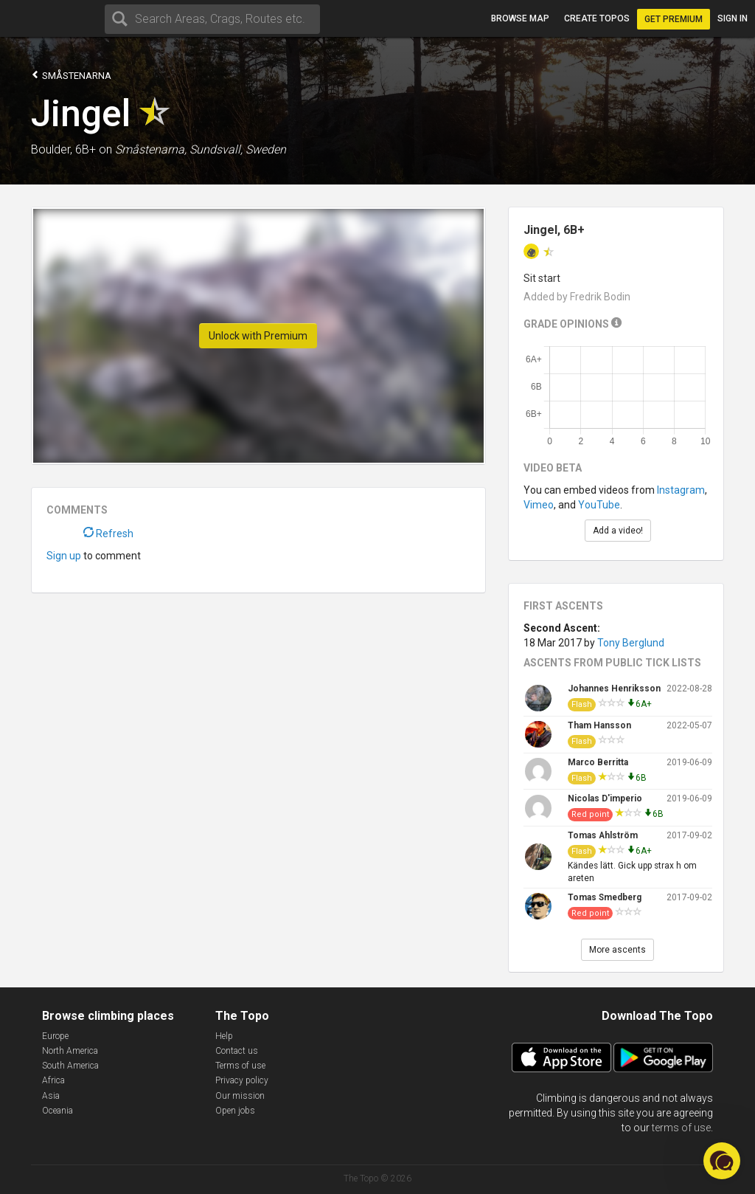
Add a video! (618, 530)
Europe (55, 1036)
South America (70, 1065)
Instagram (681, 490)
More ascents (617, 950)
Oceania (57, 1110)
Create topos (597, 18)
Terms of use (240, 1065)
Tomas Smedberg (604, 897)
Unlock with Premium (258, 336)
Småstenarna (71, 75)
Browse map (520, 18)
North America (70, 1051)
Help (224, 1036)
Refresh (108, 533)
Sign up (63, 556)
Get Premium (673, 19)
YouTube (599, 505)
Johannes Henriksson (614, 688)
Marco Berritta (598, 762)
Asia (51, 1096)
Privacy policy (241, 1080)
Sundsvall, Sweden (237, 149)
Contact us (236, 1051)
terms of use (681, 1127)
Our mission (240, 1096)
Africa (53, 1080)
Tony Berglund (630, 643)
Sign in (732, 18)
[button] (721, 1160)
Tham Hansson (599, 725)
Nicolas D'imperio (605, 798)
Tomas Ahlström (603, 835)
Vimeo (538, 505)
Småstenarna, (151, 149)
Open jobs (235, 1110)
